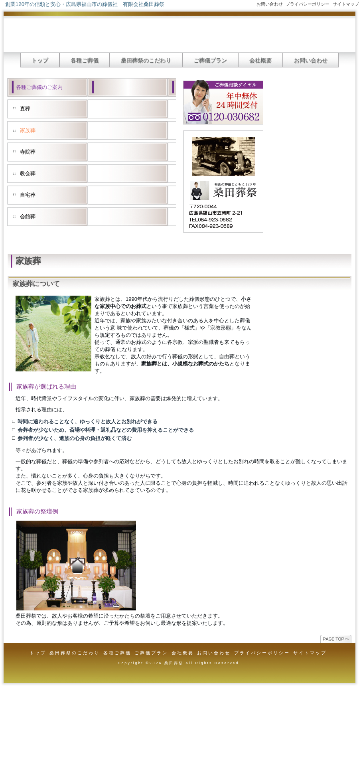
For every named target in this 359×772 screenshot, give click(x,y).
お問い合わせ (269, 4)
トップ (40, 60)
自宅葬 (28, 195)
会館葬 (28, 216)
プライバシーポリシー (307, 4)
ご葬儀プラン (210, 60)
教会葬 (28, 173)
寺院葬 (28, 152)
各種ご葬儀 (85, 60)
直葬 (25, 109)
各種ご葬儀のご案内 (39, 87)
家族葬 (28, 130)
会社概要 (260, 60)
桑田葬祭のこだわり (146, 60)
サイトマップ (346, 4)
